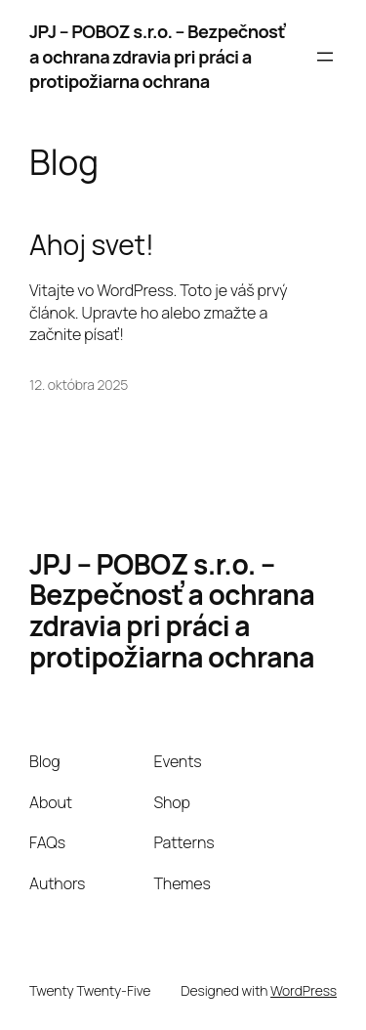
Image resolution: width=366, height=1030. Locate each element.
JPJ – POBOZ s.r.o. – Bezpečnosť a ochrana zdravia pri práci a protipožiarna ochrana (157, 56)
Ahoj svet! (91, 245)
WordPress (303, 990)
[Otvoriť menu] (325, 56)
